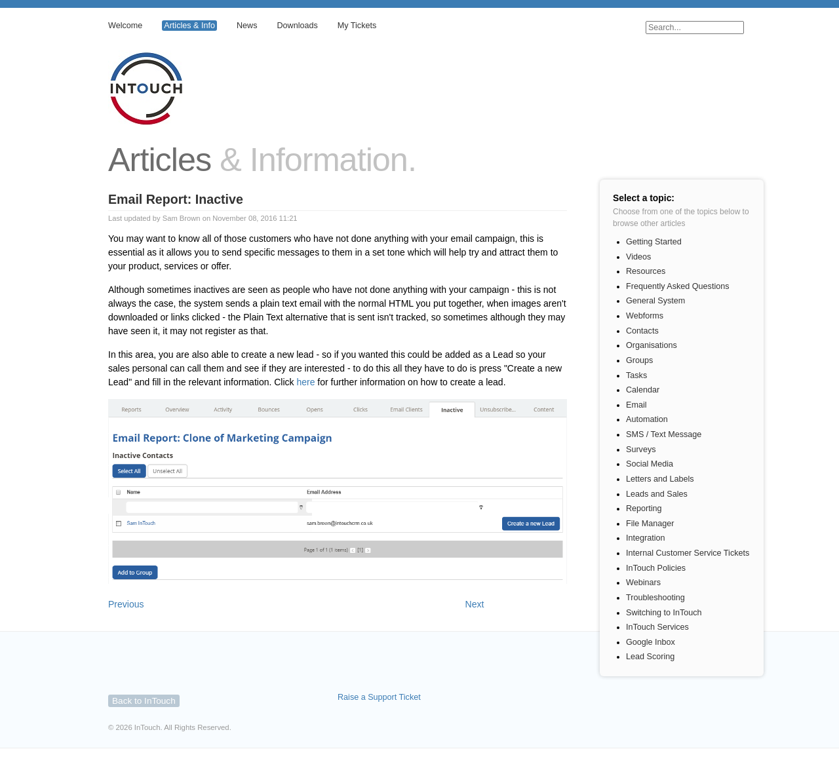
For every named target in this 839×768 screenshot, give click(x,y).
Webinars (643, 582)
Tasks (636, 375)
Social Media (649, 464)
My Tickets (357, 25)
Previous (126, 604)
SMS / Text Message (663, 434)
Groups (639, 360)
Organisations (651, 345)
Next (474, 604)
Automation (647, 419)
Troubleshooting (655, 597)
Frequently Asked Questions (678, 286)
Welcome (125, 25)
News (247, 25)
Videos (638, 256)
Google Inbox (650, 642)
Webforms (644, 315)
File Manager (650, 523)
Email (636, 405)
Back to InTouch (144, 701)
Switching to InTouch (664, 612)
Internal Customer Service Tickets (687, 553)
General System (655, 300)
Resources (645, 271)
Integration (645, 538)
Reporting (644, 508)
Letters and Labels (660, 479)
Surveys (641, 449)
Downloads (297, 25)
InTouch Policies (656, 568)
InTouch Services (657, 627)
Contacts (642, 331)
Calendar (642, 389)
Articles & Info (189, 25)
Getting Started (654, 241)
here (305, 382)
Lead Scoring (650, 656)
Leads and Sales (657, 494)
